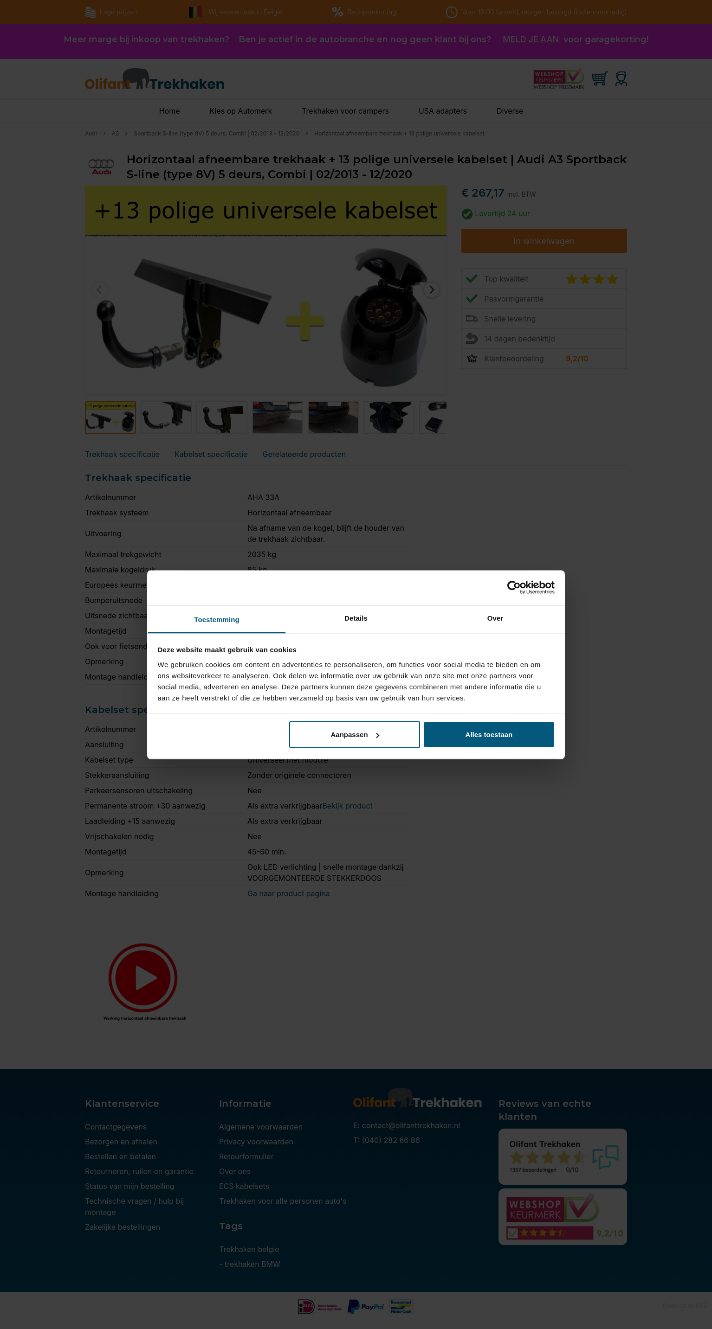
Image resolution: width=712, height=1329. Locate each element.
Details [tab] (356, 618)
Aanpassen (355, 734)
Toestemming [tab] (216, 619)
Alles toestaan (489, 734)
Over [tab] (495, 618)
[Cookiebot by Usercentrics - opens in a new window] (514, 588)
